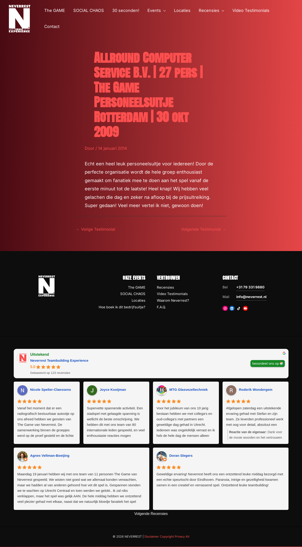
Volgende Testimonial (202, 229)
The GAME (136, 287)
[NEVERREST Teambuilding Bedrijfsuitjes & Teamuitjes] (19, 18)
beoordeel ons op (265, 364)
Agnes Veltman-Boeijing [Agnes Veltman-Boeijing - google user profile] (50, 456)
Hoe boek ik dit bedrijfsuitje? (122, 307)
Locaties (138, 301)
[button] (163, 11)
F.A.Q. (161, 307)
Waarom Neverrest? (173, 301)
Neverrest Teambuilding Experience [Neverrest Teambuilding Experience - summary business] (59, 361)
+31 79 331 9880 (250, 287)
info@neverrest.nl (251, 297)
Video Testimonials (172, 294)
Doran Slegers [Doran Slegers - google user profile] (181, 456)
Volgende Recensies (151, 514)
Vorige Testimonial (96, 229)
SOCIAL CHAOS (132, 294)
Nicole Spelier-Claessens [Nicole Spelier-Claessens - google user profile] (50, 390)
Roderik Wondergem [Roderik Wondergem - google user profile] (255, 390)
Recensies (165, 287)
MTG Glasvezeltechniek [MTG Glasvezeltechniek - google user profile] (188, 390)
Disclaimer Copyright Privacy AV (167, 537)
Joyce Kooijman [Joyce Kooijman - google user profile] (113, 390)
